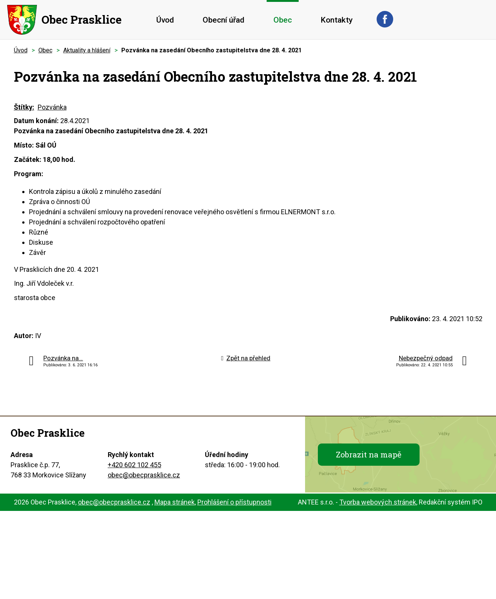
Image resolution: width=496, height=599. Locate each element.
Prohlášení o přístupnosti (234, 502)
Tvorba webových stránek (377, 502)
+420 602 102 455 (134, 465)
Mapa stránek (174, 502)
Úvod (165, 19)
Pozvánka (52, 107)
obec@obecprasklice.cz (144, 475)
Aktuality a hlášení (86, 50)
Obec (282, 19)
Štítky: (24, 107)
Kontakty (336, 19)
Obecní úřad (223, 19)
